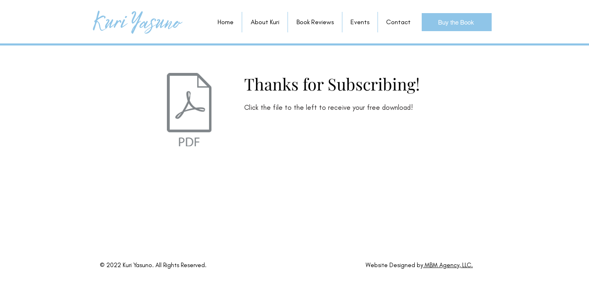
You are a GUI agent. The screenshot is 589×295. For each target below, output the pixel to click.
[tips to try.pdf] (189, 110)
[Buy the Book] (457, 22)
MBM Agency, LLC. (448, 265)
